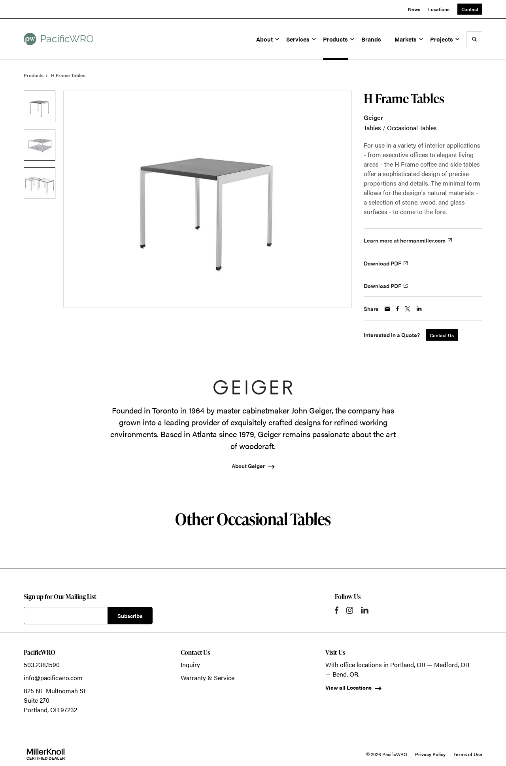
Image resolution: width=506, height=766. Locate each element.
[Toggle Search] (474, 39)
